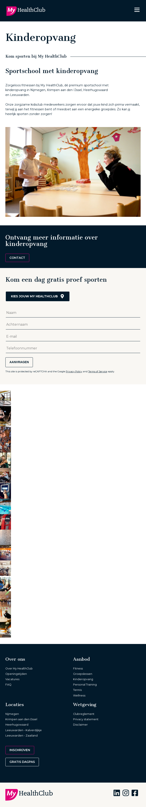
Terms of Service (97, 371)
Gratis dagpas (22, 762)
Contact (17, 258)
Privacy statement (85, 719)
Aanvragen (19, 362)
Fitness (78, 668)
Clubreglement (83, 714)
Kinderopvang (83, 679)
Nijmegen (12, 714)
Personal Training (85, 684)
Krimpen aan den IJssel (21, 719)
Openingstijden (16, 673)
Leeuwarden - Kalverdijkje (23, 730)
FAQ (8, 684)
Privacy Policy (74, 371)
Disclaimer (80, 724)
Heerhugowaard (16, 724)
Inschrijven (19, 750)
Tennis (77, 690)
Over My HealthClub (19, 668)
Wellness (79, 695)
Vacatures (12, 679)
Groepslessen (82, 673)
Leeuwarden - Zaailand (21, 735)
